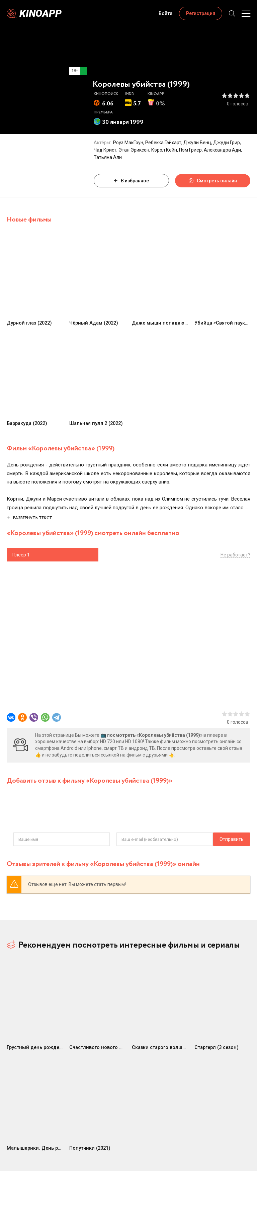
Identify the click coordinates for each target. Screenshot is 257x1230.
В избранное (131, 180)
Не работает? (235, 554)
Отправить (25, 839)
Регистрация (200, 13)
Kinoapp (40, 13)
